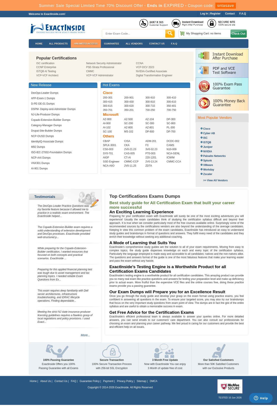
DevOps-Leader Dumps (44, 92)
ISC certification (45, 63)
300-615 (108, 105)
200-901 (129, 97)
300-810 (150, 101)
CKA (127, 145)
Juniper (208, 146)
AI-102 (107, 127)
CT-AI (127, 157)
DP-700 (171, 131)
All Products (58, 43)
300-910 (150, 97)
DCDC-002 (173, 141)
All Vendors (134, 43)
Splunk (207, 160)
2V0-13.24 (151, 161)
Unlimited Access (85, 43)
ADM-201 (150, 141)
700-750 (171, 109)
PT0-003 (150, 153)
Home (39, 43)
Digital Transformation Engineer (154, 75)
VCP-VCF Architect (47, 75)
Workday (208, 169)
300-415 (108, 101)
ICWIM (171, 157)
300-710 (150, 105)
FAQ (73, 381)
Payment (108, 381)
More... (85, 335)
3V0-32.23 (151, 149)
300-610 (171, 101)
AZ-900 (107, 119)
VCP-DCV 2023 (145, 67)
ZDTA (148, 165)
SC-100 (107, 131)
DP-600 (149, 131)
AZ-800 (128, 127)
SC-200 (128, 123)
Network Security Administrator (104, 63)
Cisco (206, 128)
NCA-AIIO (108, 165)
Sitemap (141, 381)
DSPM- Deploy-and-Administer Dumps (53, 109)
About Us (45, 381)
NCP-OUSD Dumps (42, 136)
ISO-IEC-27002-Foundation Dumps (51, 152)
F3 (146, 145)
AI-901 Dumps (39, 168)
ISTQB (207, 142)
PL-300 (171, 127)
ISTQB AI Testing (46, 71)
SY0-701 (108, 153)
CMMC (90, 71)
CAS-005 (129, 153)
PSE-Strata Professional (100, 67)
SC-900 (171, 123)
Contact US (156, 43)
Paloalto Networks (214, 156)
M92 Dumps (38, 146)
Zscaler (207, 174)
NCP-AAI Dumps (41, 157)
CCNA (139, 63)
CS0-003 (108, 149)
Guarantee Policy (90, 381)
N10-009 (172, 149)
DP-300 (171, 119)
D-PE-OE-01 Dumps (43, 103)
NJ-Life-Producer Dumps (45, 114)
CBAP (106, 141)
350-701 (108, 109)
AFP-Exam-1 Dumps (43, 98)
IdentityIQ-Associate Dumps (47, 141)
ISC (205, 137)
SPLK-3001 (109, 145)
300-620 (129, 105)
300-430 (129, 101)
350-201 (129, 109)
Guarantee (111, 43)
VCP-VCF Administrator (99, 75)
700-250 (150, 109)
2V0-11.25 (130, 165)
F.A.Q (174, 43)
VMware (208, 165)
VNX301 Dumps (40, 163)
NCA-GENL (173, 153)
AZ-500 (128, 119)
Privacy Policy (125, 381)
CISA (127, 141)
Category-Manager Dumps (46, 125)
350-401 (171, 105)
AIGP (106, 157)
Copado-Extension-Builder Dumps (50, 119)
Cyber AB (209, 133)
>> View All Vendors (215, 180)
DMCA (153, 381)
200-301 (108, 97)
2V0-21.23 (130, 149)
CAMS (170, 145)
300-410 (171, 97)
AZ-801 (149, 127)
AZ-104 (149, 119)
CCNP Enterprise (46, 67)
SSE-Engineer (111, 161)
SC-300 (149, 123)
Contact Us (61, 381)
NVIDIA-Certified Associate (151, 71)
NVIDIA (207, 151)
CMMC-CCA (174, 161)
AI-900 (107, 123)
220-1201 (150, 157)
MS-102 (128, 131)
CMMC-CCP (131, 161)
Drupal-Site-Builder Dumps (46, 130)
